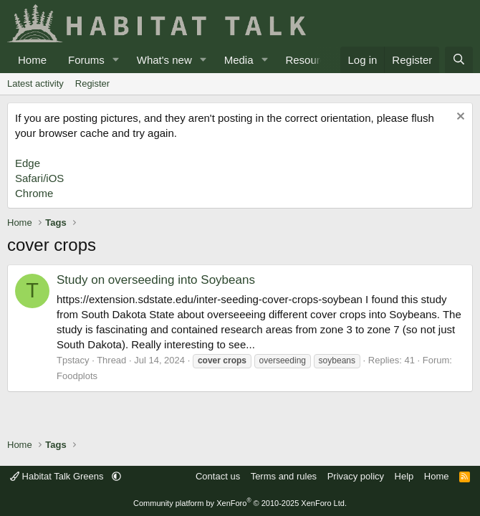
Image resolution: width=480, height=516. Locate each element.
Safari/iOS (39, 178)
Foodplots (77, 376)
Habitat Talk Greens (58, 476)
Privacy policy (355, 476)
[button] (116, 60)
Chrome (34, 193)
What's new (164, 60)
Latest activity (35, 83)
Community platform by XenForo (240, 503)
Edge (27, 163)
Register (92, 83)
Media (239, 60)
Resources (311, 60)
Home (32, 60)
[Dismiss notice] (459, 117)
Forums (86, 60)
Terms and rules (284, 476)
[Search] (459, 60)
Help (404, 476)
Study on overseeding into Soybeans (156, 280)
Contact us (218, 476)
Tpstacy (73, 360)
